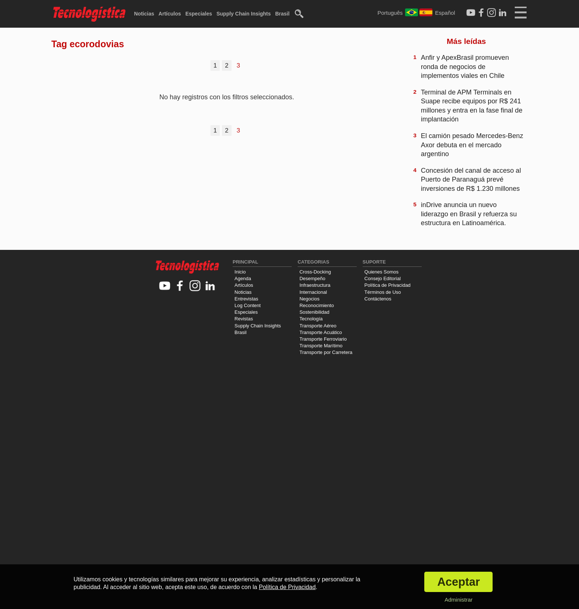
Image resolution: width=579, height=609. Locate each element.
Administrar (459, 599)
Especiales (198, 14)
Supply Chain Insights (243, 14)
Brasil (282, 14)
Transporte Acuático (320, 332)
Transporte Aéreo (317, 325)
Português (389, 13)
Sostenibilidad (314, 312)
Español (445, 13)
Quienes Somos (381, 272)
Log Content (247, 305)
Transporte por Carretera (325, 352)
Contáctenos (377, 299)
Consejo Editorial (382, 278)
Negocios (309, 299)
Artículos (169, 14)
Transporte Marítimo (321, 345)
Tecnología (311, 318)
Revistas (243, 318)
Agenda (242, 278)
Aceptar (458, 581)
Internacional (313, 292)
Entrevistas (246, 299)
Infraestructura (314, 285)
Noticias (144, 14)
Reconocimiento (316, 305)
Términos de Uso (382, 292)
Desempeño (312, 278)
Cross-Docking (315, 272)
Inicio (240, 272)
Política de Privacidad (387, 285)
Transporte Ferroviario (323, 339)
